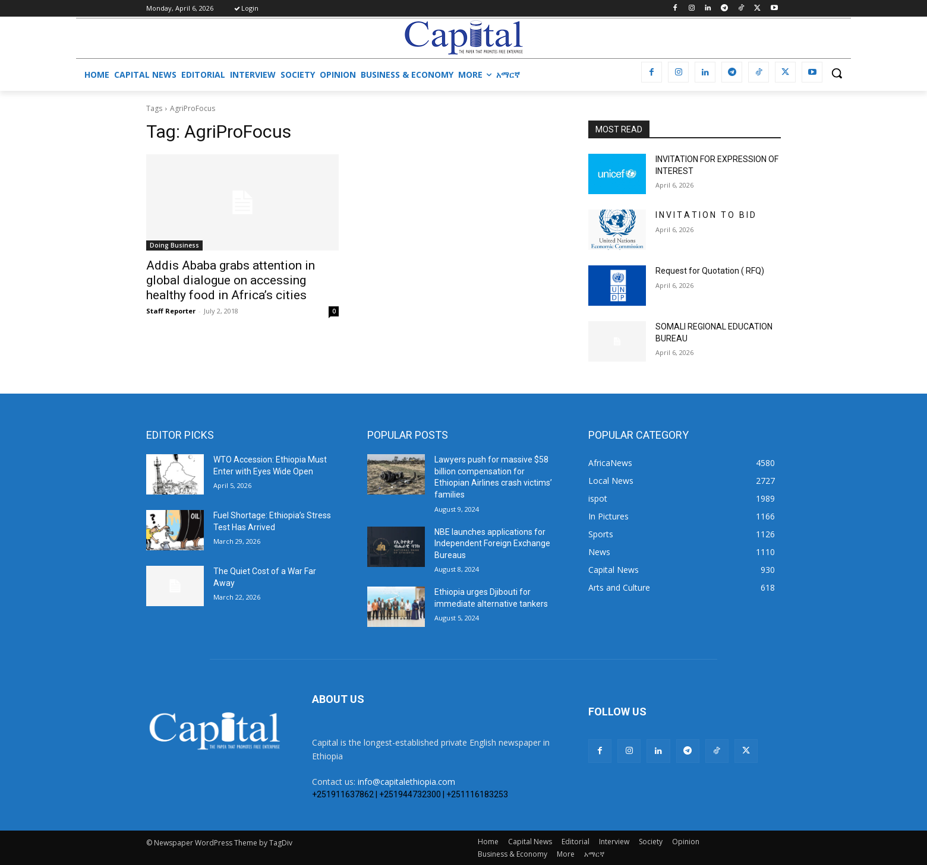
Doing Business (174, 245)
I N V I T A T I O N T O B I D (705, 215)
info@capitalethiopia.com (406, 781)
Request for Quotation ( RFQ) (709, 270)
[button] (836, 73)
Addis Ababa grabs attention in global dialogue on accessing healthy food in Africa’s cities (230, 280)
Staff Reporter (171, 310)
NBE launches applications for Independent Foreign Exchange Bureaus (492, 543)
